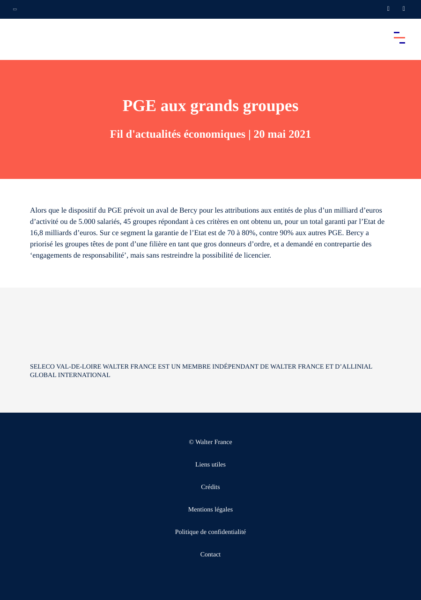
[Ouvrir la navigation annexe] (15, 9)
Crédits (210, 487)
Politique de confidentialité (210, 532)
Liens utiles (210, 464)
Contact (210, 554)
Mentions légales (210, 509)
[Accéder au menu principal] (399, 37)
